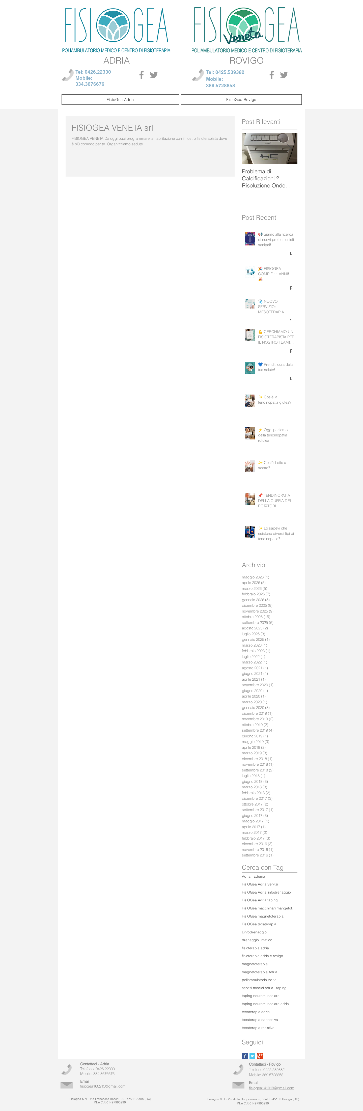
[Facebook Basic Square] (245, 1056)
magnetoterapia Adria (259, 972)
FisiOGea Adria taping (260, 900)
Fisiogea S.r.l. (78, 1099)
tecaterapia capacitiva (260, 1019)
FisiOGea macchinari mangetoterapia (269, 908)
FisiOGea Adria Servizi (260, 884)
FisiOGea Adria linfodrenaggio (266, 892)
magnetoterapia (255, 964)
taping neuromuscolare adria (265, 1004)
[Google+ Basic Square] (260, 1056)
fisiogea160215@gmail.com (103, 1086)
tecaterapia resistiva (258, 1027)
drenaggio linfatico (257, 940)
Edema (259, 876)
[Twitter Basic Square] (252, 1056)
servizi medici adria (257, 988)
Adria (246, 876)
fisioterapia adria (255, 948)
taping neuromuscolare (261, 995)
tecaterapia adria (256, 1012)
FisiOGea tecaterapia (259, 924)
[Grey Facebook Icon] (141, 75)
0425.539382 (229, 72)
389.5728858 (220, 85)
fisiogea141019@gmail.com (271, 1088)
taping (281, 988)
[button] (120, 99)
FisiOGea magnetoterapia (263, 916)
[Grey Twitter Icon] (154, 75)
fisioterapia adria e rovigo (262, 956)
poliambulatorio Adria (259, 980)
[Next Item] (289, 148)
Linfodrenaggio (254, 932)
